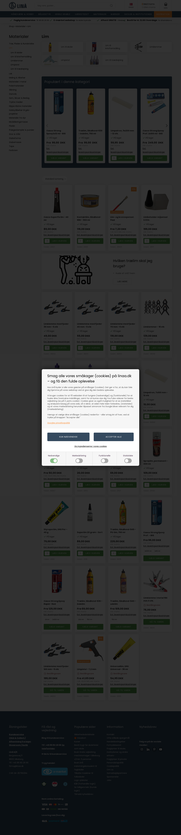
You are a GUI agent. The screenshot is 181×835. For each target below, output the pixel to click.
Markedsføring (79, 458)
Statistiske (128, 458)
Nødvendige (54, 458)
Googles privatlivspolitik (58, 422)
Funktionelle (104, 458)
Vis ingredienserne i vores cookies (90, 446)
